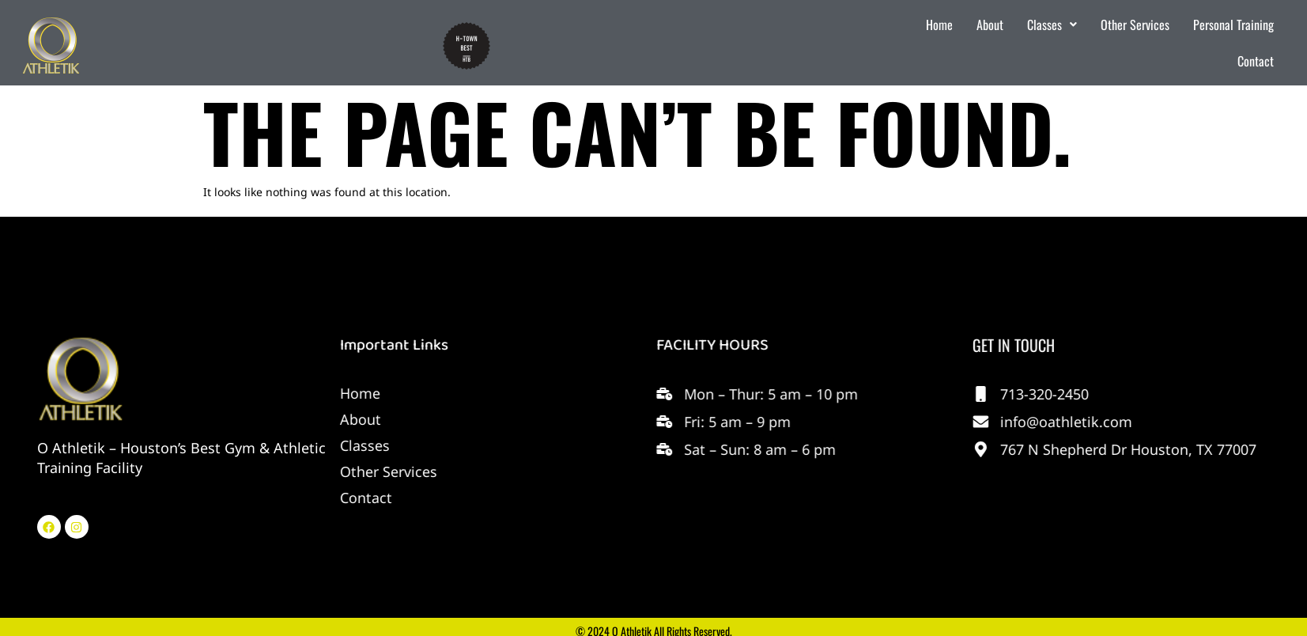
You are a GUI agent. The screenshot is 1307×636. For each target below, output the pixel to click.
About (989, 24)
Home (939, 24)
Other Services (1135, 24)
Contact (1255, 60)
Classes (1052, 24)
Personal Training (1233, 24)
